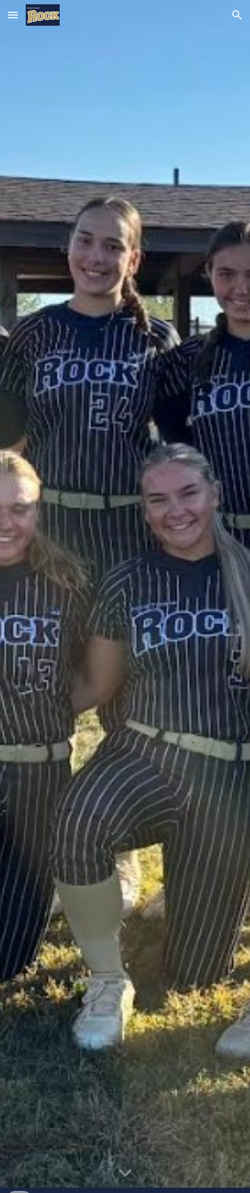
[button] (13, 14)
